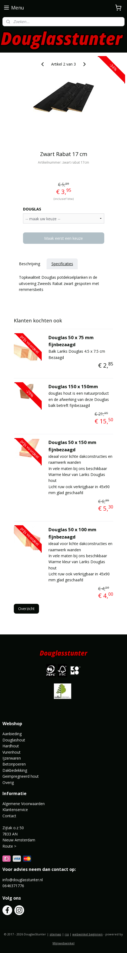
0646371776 (13, 885)
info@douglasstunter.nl (22, 879)
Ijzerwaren (11, 758)
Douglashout (13, 740)
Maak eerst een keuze (63, 238)
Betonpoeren (14, 764)
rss (67, 934)
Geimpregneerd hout (20, 776)
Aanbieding (12, 733)
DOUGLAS (32, 209)
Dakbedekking (14, 770)
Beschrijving (29, 263)
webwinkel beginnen (87, 934)
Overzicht (26, 608)
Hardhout (10, 745)
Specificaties (62, 263)
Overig (8, 782)
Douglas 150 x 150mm (73, 386)
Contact (9, 815)
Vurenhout (11, 752)
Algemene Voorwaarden (23, 803)
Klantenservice (15, 809)
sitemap (55, 934)
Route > (9, 846)
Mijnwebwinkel (63, 943)
